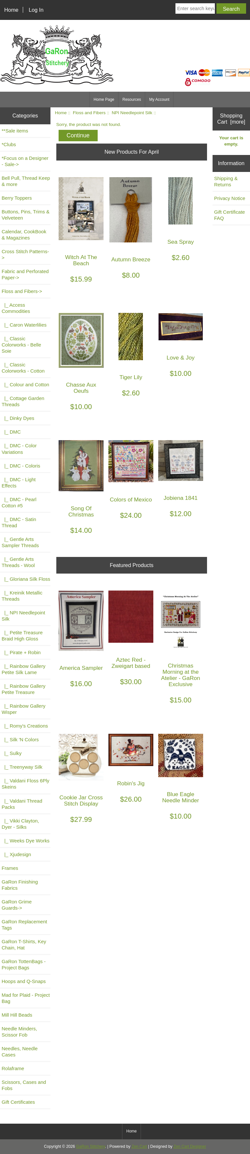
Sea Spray (180, 242)
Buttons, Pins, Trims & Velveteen (25, 215)
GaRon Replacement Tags (24, 925)
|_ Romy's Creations (25, 726)
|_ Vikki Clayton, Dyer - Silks (20, 824)
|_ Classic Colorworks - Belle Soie (21, 345)
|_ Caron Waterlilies (24, 325)
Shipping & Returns (226, 181)
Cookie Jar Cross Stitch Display (81, 800)
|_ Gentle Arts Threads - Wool (18, 562)
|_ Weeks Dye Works (25, 840)
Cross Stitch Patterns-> (25, 254)
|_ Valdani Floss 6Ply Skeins (25, 784)
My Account (159, 99)
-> (22, 291)
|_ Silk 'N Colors (20, 739)
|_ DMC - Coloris (21, 466)
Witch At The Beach (81, 260)
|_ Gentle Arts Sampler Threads (20, 542)
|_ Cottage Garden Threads (23, 401)
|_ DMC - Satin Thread (19, 522)
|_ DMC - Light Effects (18, 482)
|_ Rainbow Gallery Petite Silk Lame (23, 669)
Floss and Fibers (89, 112)
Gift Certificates (18, 1102)
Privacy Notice (229, 198)
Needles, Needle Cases (20, 1051)
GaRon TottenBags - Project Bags (24, 964)
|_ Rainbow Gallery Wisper (23, 709)
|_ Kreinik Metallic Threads (22, 596)
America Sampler (81, 668)
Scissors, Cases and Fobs (24, 1085)
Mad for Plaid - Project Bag (26, 998)
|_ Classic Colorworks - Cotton (23, 368)
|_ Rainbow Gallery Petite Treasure (23, 689)
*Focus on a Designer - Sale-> (25, 161)
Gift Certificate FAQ (229, 215)
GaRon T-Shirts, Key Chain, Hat (24, 944)
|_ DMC (11, 432)
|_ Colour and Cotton (25, 384)
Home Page (104, 99)
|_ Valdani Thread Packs (22, 804)
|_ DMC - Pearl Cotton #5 (19, 502)
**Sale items (15, 130)
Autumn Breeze (130, 259)
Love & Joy (181, 358)
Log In (36, 10)
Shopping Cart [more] (231, 119)
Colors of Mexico (131, 500)
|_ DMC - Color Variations (19, 448)
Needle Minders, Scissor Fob (19, 1032)
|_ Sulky (11, 753)
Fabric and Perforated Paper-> (25, 274)
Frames (10, 868)
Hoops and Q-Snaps (24, 981)
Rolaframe (13, 1068)
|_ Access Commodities (16, 308)
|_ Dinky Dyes (18, 418)
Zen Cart (139, 1146)
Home (11, 10)
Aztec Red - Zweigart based (131, 663)
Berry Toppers (17, 198)
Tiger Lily (130, 377)
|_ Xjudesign (16, 854)
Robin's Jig (131, 783)
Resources (131, 99)
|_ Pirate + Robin (21, 652)
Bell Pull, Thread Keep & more (26, 181)
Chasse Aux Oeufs (81, 388)
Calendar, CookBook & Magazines (24, 234)
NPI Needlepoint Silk (132, 112)
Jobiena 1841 (181, 498)
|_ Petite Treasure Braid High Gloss (22, 635)
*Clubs (9, 144)
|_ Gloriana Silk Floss (26, 579)
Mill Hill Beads (17, 1015)
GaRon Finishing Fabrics (20, 885)
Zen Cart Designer (190, 1146)
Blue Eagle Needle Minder (180, 797)
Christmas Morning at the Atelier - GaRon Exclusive (180, 675)
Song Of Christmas (81, 511)
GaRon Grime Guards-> (17, 905)
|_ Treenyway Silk (22, 767)
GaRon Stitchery (90, 1146)
